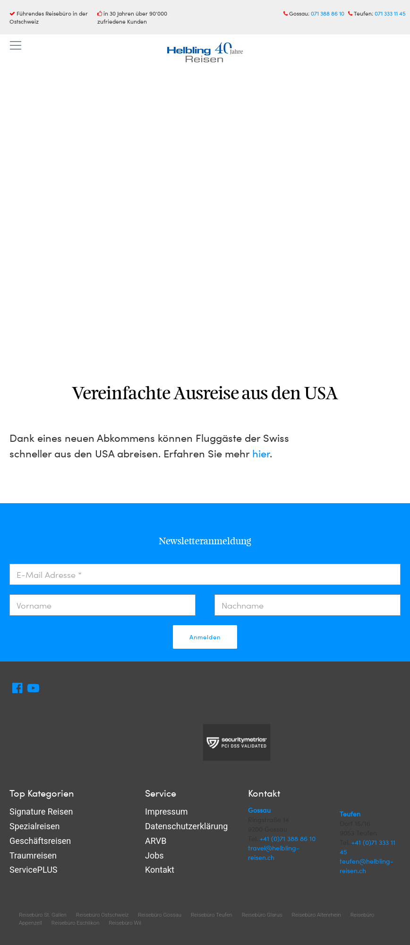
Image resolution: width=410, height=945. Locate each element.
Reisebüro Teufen (211, 914)
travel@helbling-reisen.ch (273, 852)
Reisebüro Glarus (262, 914)
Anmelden (205, 637)
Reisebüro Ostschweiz (102, 914)
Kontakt (159, 870)
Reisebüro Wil (125, 922)
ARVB (155, 841)
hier (261, 453)
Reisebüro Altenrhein (316, 914)
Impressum (166, 811)
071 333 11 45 (390, 13)
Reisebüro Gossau (159, 914)
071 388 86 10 (327, 13)
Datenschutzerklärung (186, 826)
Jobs (154, 855)
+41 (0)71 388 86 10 (288, 838)
